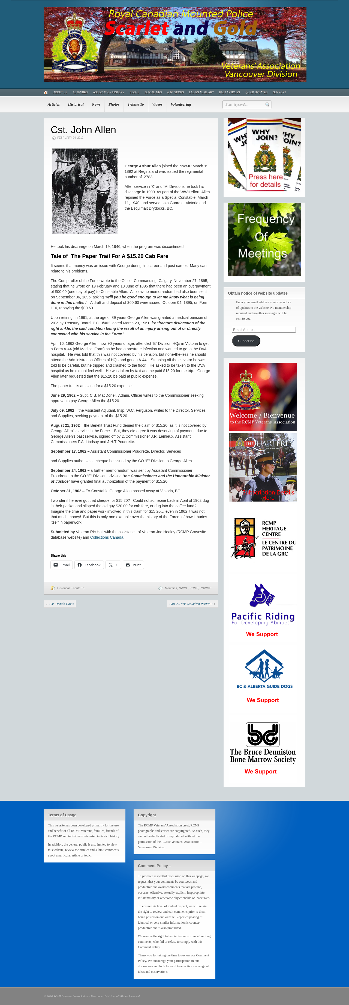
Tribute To (136, 104)
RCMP (193, 588)
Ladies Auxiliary (201, 92)
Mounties (171, 588)
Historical (76, 104)
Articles (54, 104)
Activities (80, 92)
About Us (60, 92)
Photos (114, 104)
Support (279, 92)
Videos (157, 104)
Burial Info (153, 92)
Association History (108, 92)
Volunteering (181, 104)
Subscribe (246, 341)
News (96, 104)
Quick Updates (256, 92)
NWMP (183, 588)
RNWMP (205, 588)
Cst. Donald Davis (61, 604)
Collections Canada (106, 537)
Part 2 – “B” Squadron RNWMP (190, 604)
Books (135, 92)
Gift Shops (175, 92)
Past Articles (229, 92)
